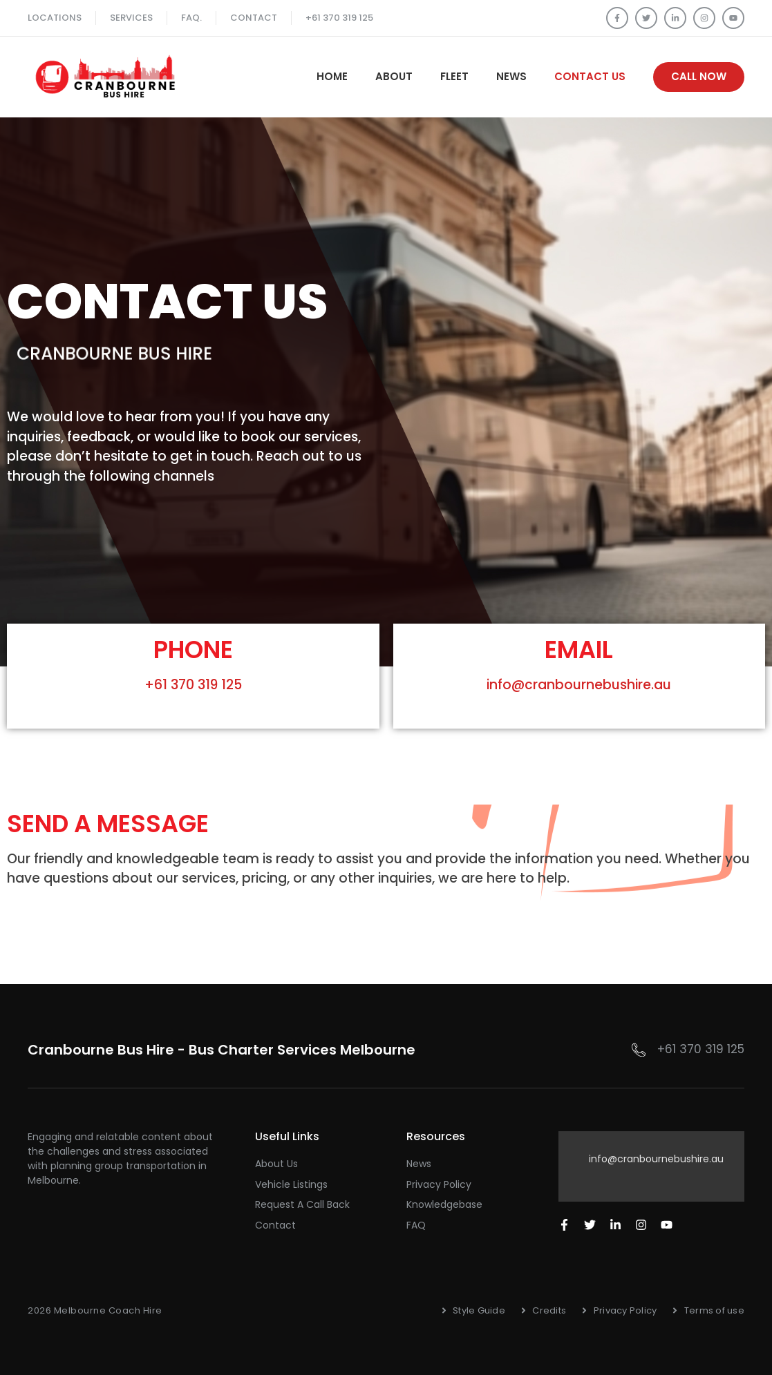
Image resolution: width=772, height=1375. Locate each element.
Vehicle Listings (291, 1184)
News (511, 76)
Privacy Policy (438, 1184)
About (394, 76)
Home (332, 76)
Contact (253, 17)
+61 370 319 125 (339, 17)
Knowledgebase (444, 1204)
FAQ (416, 1225)
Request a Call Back (302, 1204)
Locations (55, 17)
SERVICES (131, 17)
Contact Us (589, 76)
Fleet (454, 76)
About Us (276, 1164)
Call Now (698, 76)
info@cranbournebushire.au (579, 684)
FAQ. (191, 17)
